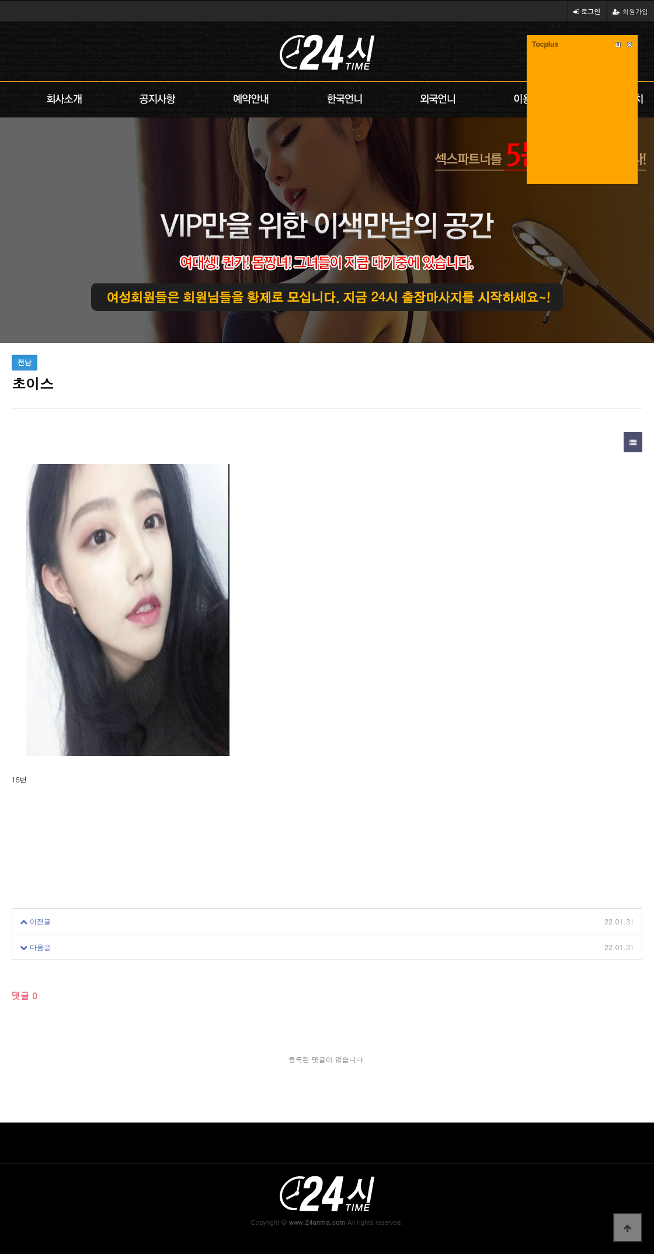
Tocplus (545, 44)
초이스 (73, 921)
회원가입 (630, 11)
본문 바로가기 (0, 0)
